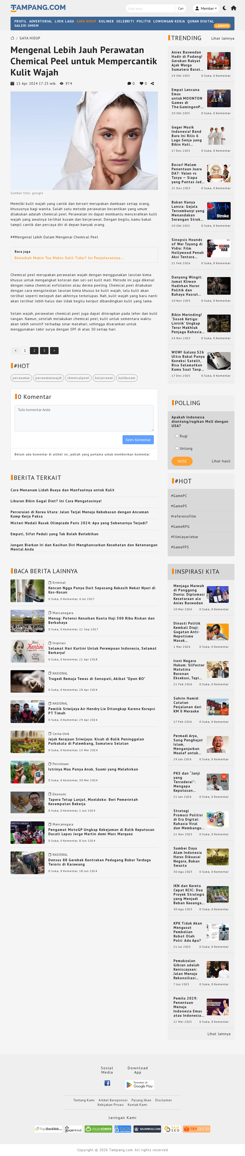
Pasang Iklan (141, 1100)
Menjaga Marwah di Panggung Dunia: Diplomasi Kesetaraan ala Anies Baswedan (189, 594)
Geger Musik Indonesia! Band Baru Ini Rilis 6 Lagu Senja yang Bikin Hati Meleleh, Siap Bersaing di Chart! (188, 136)
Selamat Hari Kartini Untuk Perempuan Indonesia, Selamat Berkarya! (102, 650)
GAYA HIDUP (86, 21)
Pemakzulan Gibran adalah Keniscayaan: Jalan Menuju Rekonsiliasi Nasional (186, 969)
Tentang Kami (84, 1100)
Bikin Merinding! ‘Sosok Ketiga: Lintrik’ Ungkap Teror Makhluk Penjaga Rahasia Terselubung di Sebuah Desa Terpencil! (187, 323)
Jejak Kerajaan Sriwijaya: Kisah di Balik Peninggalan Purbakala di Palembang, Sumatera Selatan (96, 741)
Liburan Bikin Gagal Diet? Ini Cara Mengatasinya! (56, 501)
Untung (184, 448)
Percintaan (61, 764)
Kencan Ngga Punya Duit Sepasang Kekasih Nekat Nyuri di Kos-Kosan (102, 590)
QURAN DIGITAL (200, 21)
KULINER (106, 21)
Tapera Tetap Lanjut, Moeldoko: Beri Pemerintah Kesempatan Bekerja (93, 801)
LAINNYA (222, 26)
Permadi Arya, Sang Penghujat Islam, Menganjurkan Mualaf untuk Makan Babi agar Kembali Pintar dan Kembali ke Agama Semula (188, 744)
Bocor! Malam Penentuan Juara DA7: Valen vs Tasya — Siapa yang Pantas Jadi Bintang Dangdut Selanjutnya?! (188, 173)
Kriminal (59, 583)
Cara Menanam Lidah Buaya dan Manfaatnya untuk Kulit (63, 490)
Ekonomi (59, 794)
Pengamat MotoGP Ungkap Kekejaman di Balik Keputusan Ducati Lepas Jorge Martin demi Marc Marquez (101, 831)
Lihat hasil (221, 461)
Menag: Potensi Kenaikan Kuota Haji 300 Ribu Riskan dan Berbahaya (101, 620)
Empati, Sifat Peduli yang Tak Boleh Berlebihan (55, 534)
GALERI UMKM (26, 25)
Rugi (182, 436)
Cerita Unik (61, 734)
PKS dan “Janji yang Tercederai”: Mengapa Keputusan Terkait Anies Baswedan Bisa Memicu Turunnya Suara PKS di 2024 (189, 782)
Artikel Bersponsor (113, 1100)
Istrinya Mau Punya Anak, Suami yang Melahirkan (93, 769)
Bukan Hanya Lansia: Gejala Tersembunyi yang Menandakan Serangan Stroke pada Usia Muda (188, 211)
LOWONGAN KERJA (169, 21)
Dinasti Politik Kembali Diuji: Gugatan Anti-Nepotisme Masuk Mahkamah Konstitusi (186, 632)
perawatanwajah (48, 378)
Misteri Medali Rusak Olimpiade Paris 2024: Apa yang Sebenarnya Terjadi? (79, 523)
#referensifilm (183, 516)
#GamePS (179, 506)
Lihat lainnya (223, 38)
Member (204, 8)
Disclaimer (163, 1100)
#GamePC (179, 495)
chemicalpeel (78, 378)
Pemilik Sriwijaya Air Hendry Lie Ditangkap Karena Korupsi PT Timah (101, 710)
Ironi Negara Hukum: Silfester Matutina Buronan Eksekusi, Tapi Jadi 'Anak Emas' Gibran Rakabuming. (189, 669)
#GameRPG (180, 526)
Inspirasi (59, 643)
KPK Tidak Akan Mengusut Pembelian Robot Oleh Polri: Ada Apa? (187, 932)
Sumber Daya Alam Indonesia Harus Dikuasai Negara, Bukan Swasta (187, 857)
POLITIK (144, 21)
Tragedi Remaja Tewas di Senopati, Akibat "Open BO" (96, 678)
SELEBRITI (125, 21)
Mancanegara (63, 613)
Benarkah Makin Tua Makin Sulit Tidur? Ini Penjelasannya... (69, 258)
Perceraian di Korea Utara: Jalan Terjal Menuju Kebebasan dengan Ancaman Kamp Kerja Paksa (80, 514)
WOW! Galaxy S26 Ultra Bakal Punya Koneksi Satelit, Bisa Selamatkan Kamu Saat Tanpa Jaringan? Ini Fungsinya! (188, 361)
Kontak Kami (137, 1105)
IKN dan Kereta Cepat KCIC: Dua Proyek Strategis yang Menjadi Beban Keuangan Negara (189, 894)
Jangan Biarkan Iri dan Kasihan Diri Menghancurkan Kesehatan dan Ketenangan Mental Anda (84, 547)
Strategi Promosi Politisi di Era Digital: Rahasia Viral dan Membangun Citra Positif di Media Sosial (188, 819)
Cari (181, 8)
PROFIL (20, 21)
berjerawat (104, 378)
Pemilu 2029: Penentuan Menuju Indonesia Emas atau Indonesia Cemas (187, 1007)
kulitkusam (126, 378)
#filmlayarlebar (185, 537)
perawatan (21, 378)
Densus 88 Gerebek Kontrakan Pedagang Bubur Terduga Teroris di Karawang (99, 862)
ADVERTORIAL (40, 21)
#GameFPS (180, 547)
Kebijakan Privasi (111, 1105)
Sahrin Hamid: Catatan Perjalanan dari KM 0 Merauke (187, 704)
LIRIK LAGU (64, 21)
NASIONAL (60, 673)
